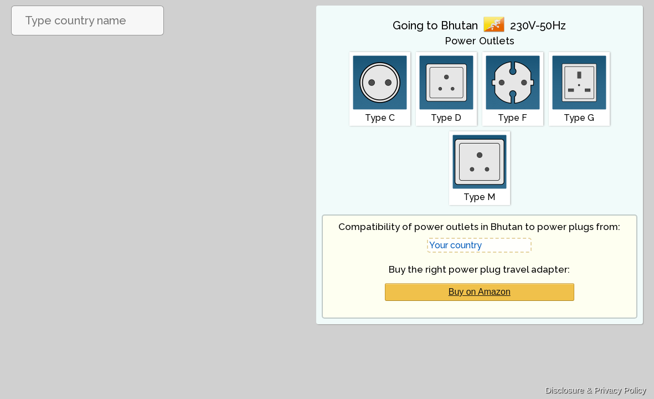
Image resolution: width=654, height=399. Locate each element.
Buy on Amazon (480, 291)
